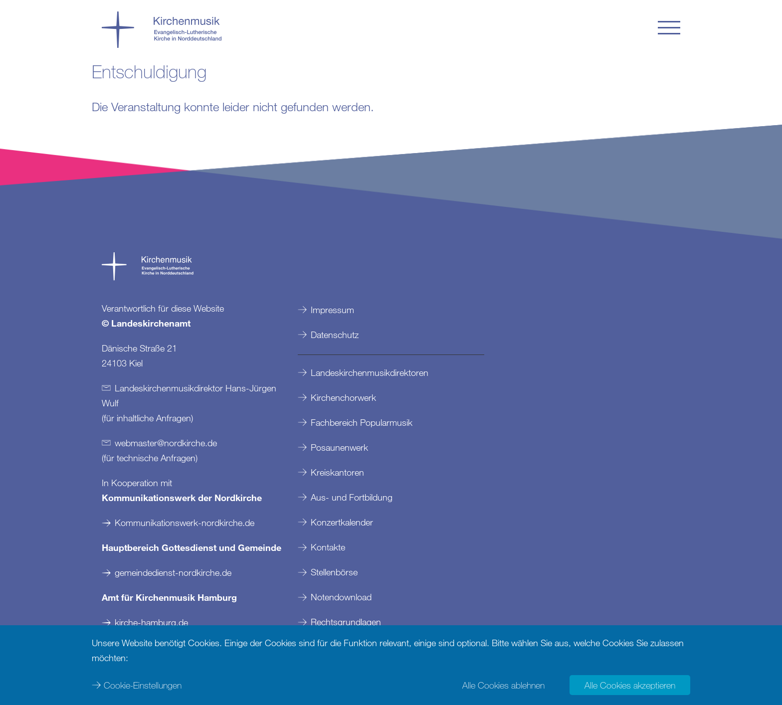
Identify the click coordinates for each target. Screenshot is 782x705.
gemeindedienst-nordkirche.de (173, 572)
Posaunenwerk (339, 447)
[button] (669, 27)
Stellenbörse (334, 571)
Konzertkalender (342, 522)
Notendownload (341, 596)
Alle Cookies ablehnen (503, 685)
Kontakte (328, 546)
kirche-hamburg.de (151, 622)
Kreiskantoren (337, 472)
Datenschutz (335, 334)
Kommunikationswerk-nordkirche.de (184, 522)
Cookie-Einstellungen (143, 685)
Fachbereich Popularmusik (361, 422)
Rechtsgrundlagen (346, 621)
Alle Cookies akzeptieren (630, 685)
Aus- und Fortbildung (351, 497)
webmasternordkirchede (166, 442)
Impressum (332, 309)
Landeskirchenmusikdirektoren (369, 372)
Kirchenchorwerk (343, 397)
